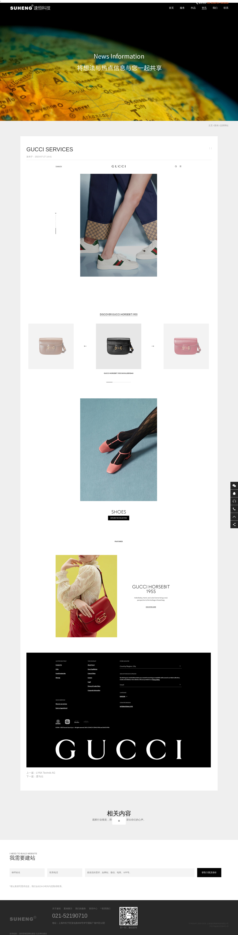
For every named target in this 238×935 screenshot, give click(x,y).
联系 (226, 8)
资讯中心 (93, 908)
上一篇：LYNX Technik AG (40, 773)
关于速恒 (56, 908)
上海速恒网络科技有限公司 (32, 7)
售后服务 (234, 501)
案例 (216, 125)
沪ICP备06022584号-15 (219, 926)
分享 (234, 524)
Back (119, 821)
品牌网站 (224, 125)
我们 (215, 8)
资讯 (204, 8)
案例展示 (68, 908)
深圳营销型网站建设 (27, 934)
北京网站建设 (41, 934)
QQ (234, 493)
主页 (210, 125)
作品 (193, 8)
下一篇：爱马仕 (34, 776)
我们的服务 (80, 908)
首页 (171, 8)
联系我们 (106, 908)
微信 (234, 485)
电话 (234, 509)
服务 (182, 8)
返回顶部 (234, 516)
